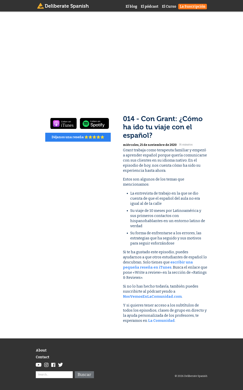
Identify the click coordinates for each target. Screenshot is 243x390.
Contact (42, 357)
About (41, 350)
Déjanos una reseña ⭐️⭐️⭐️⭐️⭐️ (78, 137)
